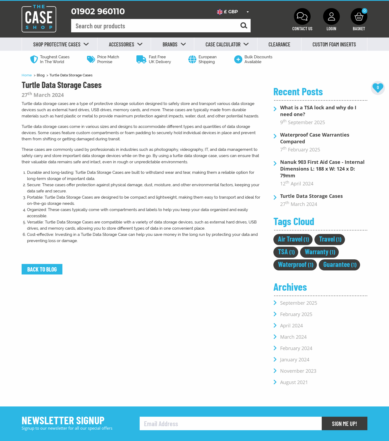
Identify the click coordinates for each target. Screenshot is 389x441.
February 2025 (296, 314)
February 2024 (296, 348)
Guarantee (340, 264)
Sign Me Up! (344, 423)
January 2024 (294, 359)
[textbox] (233, 12)
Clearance (279, 44)
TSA (286, 251)
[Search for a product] (243, 25)
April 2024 (291, 325)
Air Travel (293, 239)
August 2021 (294, 382)
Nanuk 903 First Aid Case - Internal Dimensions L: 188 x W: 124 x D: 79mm (322, 169)
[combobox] (233, 12)
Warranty (320, 251)
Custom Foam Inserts (334, 44)
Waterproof (295, 264)
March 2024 (293, 337)
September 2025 (298, 303)
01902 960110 (98, 11)
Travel (330, 239)
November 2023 (298, 371)
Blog (41, 75)
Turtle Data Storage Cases (70, 75)
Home (27, 75)
